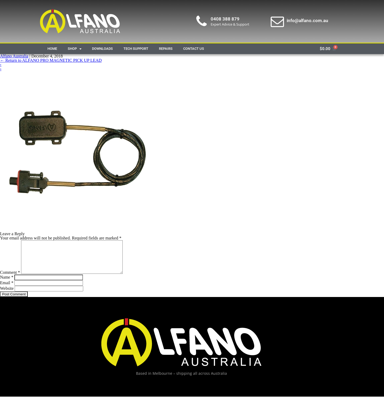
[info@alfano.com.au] (277, 21)
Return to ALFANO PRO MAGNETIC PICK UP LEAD (51, 60)
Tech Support (135, 49)
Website (7, 294)
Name (6, 283)
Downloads (102, 49)
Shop (74, 48)
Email (6, 289)
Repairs (166, 49)
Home (52, 49)
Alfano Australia (14, 56)
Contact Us (193, 49)
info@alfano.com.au (307, 20)
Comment (10, 278)
